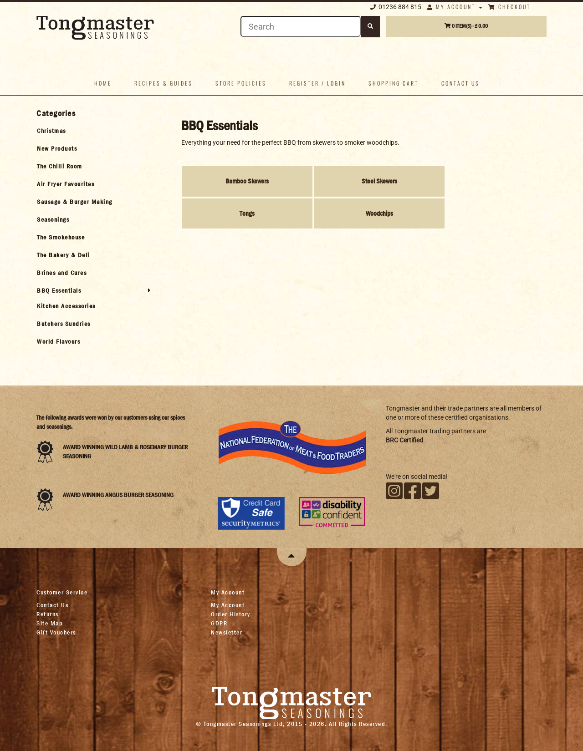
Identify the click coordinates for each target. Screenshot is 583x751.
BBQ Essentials (59, 290)
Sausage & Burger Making (75, 202)
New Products (57, 148)
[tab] (94, 131)
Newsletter (226, 632)
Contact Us (52, 605)
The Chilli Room (59, 166)
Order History (231, 614)
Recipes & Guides (163, 83)
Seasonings (53, 219)
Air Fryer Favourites (65, 184)
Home (103, 83)
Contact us (460, 83)
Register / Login (317, 83)
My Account (454, 6)
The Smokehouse (61, 237)
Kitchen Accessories (66, 306)
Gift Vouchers (56, 632)
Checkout (509, 6)
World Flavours (58, 341)
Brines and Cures (62, 273)
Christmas (51, 131)
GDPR (219, 623)
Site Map (49, 623)
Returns (47, 614)
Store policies (240, 83)
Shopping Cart (393, 83)
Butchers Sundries (64, 324)
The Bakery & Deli (63, 255)
